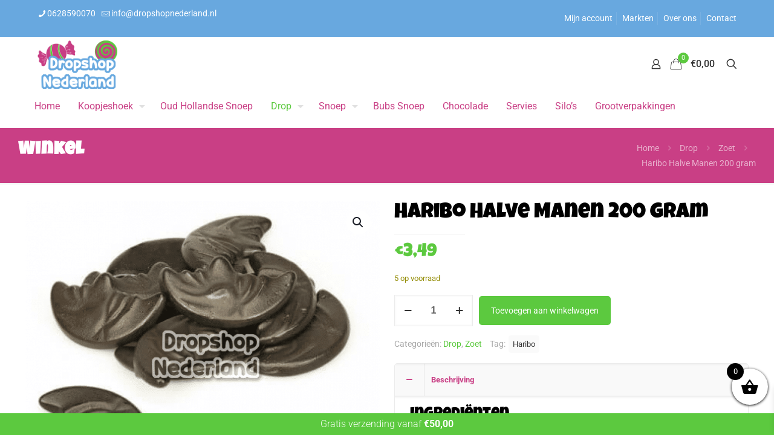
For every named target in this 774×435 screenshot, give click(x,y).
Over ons (680, 18)
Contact (721, 18)
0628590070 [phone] (71, 13)
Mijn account (588, 18)
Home (648, 148)
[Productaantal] (433, 310)
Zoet (726, 148)
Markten (638, 18)
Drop (689, 148)
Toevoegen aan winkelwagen (545, 310)
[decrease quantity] (407, 310)
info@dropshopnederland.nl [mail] (163, 13)
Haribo (524, 344)
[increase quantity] (459, 310)
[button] (358, 222)
